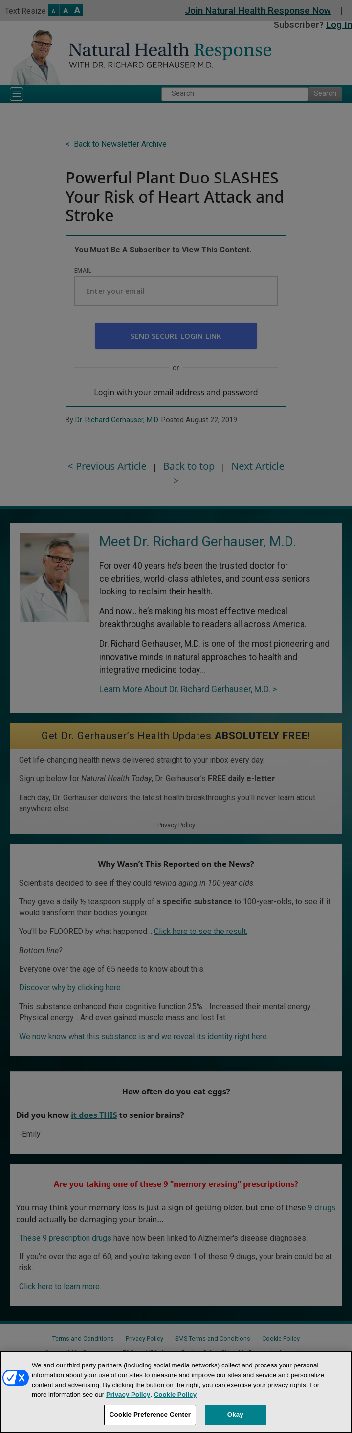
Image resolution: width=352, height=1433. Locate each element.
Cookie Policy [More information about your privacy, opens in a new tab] (175, 1394)
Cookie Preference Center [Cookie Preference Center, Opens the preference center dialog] (150, 1414)
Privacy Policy (128, 1394)
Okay (235, 1414)
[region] (176, 1392)
